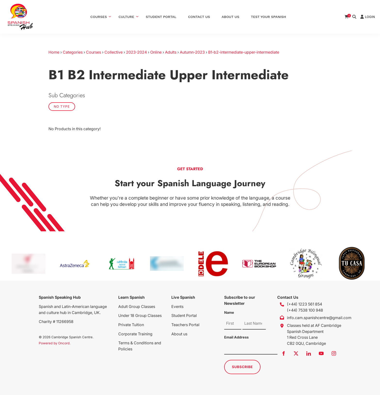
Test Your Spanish (268, 17)
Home (53, 52)
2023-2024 (136, 52)
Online (156, 52)
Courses (98, 17)
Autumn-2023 (192, 52)
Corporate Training (135, 333)
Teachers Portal (185, 324)
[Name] (232, 323)
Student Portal (161, 17)
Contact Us (199, 17)
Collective (113, 52)
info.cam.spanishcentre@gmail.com (319, 317)
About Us (230, 17)
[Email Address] (250, 348)
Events (177, 306)
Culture (126, 17)
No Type (62, 106)
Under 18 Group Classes (140, 315)
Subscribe (242, 367)
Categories (73, 52)
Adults (170, 52)
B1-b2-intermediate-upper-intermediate (243, 52)
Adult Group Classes (136, 306)
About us (179, 333)
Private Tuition (131, 324)
